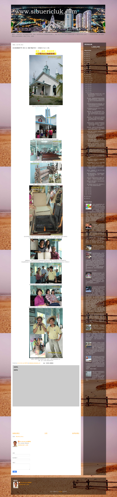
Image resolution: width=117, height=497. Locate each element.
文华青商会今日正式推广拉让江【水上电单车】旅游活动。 (95, 109)
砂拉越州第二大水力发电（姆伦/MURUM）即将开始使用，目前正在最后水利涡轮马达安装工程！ (98, 247)
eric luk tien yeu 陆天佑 (25, 441)
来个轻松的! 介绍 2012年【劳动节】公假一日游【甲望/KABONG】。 (95, 185)
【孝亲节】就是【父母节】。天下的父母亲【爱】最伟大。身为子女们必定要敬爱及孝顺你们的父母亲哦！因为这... (96, 145)
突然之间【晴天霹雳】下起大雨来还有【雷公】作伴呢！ (95, 181)
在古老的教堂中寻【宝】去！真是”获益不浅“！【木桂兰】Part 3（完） (96, 163)
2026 (87, 52)
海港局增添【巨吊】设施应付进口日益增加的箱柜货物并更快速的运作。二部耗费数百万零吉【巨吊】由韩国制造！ (96, 151)
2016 (87, 68)
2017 (87, 66)
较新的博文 (16, 433)
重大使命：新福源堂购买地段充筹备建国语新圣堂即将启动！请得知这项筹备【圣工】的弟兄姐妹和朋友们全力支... (96, 100)
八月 (88, 86)
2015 (87, 70)
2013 (87, 74)
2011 (87, 196)
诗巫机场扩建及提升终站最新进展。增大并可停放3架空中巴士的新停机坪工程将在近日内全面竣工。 (95, 105)
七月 (88, 88)
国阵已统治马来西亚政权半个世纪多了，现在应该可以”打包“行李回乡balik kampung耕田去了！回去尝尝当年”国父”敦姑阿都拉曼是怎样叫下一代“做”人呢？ (98, 374)
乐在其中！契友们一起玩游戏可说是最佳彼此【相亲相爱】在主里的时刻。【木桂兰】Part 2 (96, 167)
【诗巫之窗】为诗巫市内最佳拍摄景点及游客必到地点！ (95, 132)
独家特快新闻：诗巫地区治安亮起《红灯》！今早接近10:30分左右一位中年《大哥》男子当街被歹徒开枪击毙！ (98, 328)
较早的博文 (75, 433)
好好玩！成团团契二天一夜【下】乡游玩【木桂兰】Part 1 (95, 171)
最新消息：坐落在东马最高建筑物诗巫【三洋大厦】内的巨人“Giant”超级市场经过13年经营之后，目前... (96, 128)
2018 (87, 64)
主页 (46, 433)
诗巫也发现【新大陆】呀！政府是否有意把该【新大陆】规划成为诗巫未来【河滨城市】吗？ (96, 136)
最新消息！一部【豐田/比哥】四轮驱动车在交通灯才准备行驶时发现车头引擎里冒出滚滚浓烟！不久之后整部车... (96, 119)
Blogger (60, 491)
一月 (88, 193)
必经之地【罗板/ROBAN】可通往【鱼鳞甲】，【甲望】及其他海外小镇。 (96, 178)
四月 (88, 188)
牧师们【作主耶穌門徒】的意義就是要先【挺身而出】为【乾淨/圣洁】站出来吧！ (96, 156)
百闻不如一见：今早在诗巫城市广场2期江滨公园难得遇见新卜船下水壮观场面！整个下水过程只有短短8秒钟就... (96, 113)
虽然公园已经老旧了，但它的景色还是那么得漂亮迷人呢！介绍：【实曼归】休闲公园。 (95, 174)
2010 (87, 198)
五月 (88, 92)
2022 (87, 56)
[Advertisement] (46, 419)
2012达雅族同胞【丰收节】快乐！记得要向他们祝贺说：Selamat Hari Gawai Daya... (96, 95)
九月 (88, 84)
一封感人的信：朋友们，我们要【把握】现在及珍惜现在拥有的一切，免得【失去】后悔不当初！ (96, 140)
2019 (87, 62)
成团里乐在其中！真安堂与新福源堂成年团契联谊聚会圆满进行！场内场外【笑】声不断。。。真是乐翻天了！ (96, 124)
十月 (88, 82)
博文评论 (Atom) (19, 436)
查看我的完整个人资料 (23, 445)
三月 (88, 190)
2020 (87, 60)
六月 (88, 90)
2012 (87, 76)
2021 (87, 58)
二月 (88, 192)
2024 (87, 54)
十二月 (89, 78)
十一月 (89, 80)
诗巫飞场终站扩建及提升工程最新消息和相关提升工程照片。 (95, 160)
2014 (87, 72)
